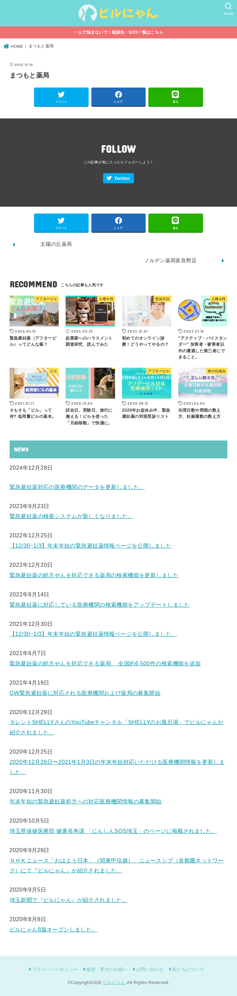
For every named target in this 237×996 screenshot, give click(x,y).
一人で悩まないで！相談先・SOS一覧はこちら (118, 32)
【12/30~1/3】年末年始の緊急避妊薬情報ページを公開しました (90, 545)
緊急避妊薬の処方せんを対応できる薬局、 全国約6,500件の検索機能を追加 (105, 663)
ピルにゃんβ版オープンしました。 (54, 929)
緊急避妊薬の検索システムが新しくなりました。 (72, 516)
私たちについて (188, 969)
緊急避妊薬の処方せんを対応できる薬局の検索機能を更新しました (94, 575)
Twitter (122, 178)
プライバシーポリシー (55, 969)
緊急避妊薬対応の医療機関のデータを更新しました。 (77, 487)
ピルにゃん (114, 982)
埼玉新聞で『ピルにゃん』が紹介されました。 (69, 900)
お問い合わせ (149, 969)
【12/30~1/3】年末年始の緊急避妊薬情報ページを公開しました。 (93, 634)
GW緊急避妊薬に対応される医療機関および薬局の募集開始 (85, 693)
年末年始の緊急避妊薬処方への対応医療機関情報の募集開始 (86, 801)
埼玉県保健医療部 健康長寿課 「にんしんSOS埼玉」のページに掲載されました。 (113, 831)
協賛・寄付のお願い (106, 969)
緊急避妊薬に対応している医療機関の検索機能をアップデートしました (100, 605)
